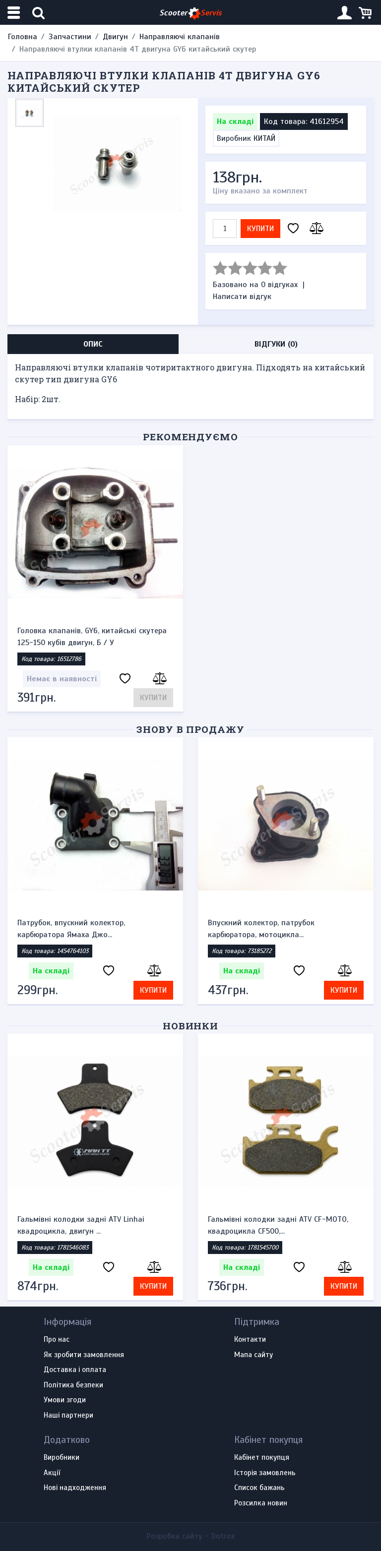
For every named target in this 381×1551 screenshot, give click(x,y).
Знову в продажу (190, 729)
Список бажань (259, 1488)
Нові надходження (75, 1488)
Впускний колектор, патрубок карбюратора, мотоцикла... (261, 929)
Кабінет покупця (261, 1458)
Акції (52, 1473)
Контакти (250, 1340)
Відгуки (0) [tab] (276, 344)
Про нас (56, 1340)
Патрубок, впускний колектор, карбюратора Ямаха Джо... (71, 929)
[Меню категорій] (15, 12)
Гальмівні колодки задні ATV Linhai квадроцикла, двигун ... (80, 1225)
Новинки (191, 1025)
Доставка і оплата (75, 1370)
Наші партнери (68, 1416)
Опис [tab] (93, 344)
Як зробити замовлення (84, 1355)
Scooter (190, 13)
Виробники (61, 1458)
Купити (260, 229)
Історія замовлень (265, 1473)
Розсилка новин (260, 1503)
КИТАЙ (264, 138)
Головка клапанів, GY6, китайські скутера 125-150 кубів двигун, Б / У (92, 637)
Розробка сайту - (190, 1536)
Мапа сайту (253, 1355)
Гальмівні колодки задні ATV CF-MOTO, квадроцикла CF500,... (278, 1225)
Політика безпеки (73, 1385)
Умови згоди (65, 1400)
